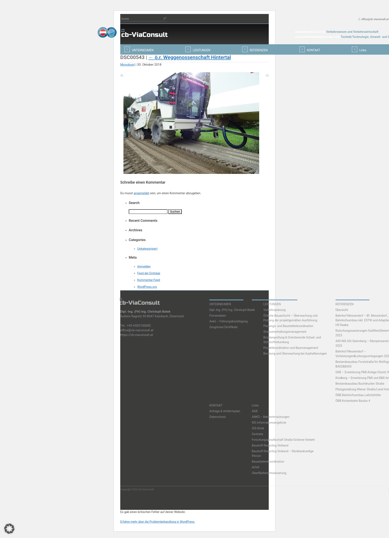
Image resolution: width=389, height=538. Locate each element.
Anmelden (144, 266)
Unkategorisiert (147, 248)
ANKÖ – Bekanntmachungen (271, 417)
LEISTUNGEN (272, 304)
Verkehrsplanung (274, 310)
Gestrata (257, 434)
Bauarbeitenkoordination (268, 461)
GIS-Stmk (258, 428)
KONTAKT (215, 405)
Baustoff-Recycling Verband (270, 445)
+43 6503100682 (139, 325)
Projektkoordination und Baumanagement (290, 347)
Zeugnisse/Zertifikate (223, 327)
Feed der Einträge (148, 273)
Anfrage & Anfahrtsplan (224, 411)
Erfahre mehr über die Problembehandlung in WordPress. (157, 521)
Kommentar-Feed (148, 280)
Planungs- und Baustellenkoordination (288, 326)
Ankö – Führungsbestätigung (228, 321)
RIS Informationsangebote (269, 422)
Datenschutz (217, 417)
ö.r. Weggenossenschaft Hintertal (189, 57)
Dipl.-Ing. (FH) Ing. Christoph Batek (232, 310)
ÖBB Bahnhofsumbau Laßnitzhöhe (358, 395)
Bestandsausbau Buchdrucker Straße (360, 383)
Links (255, 405)
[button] (9, 528)
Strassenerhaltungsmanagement (284, 331)
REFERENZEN (345, 304)
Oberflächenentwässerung (269, 473)
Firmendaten (217, 315)
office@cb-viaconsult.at (375, 19)
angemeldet (141, 193)
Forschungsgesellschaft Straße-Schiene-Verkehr (283, 439)
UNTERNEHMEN (220, 304)
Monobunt (127, 65)
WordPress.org (147, 286)
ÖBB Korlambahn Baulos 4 (353, 400)
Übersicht (342, 310)
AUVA (255, 467)
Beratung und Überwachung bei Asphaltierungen (295, 353)
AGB (254, 411)
